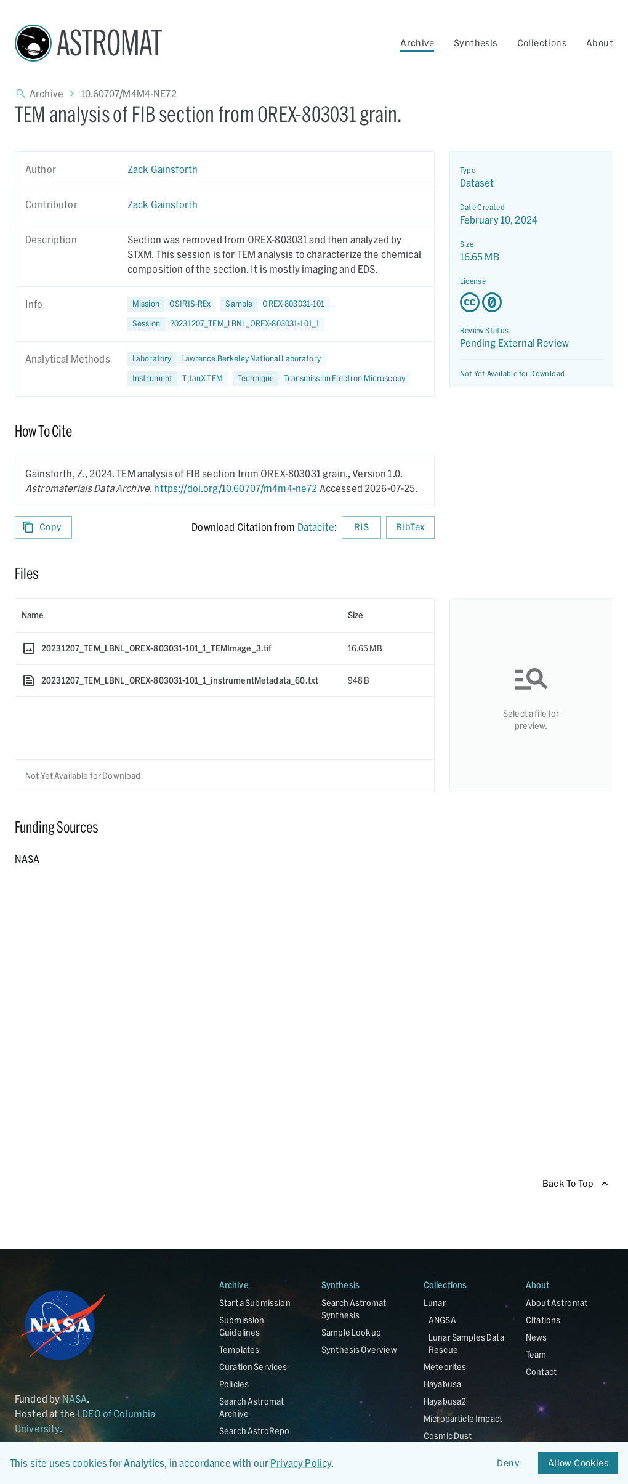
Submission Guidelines (242, 1326)
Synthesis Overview (359, 1349)
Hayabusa (442, 1384)
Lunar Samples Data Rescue (466, 1343)
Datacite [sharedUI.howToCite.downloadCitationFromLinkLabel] (315, 527)
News (536, 1337)
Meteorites (445, 1366)
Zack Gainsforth (162, 169)
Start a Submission (255, 1302)
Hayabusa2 (445, 1401)
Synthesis (475, 43)
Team (536, 1354)
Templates (239, 1349)
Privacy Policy (300, 1463)
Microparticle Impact (463, 1418)
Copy (43, 527)
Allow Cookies (578, 1463)
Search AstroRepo (254, 1431)
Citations (543, 1320)
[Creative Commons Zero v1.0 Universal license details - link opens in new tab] (531, 302)
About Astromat (556, 1302)
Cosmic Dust (448, 1435)
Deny (508, 1463)
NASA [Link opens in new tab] (74, 1399)
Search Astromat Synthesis (353, 1308)
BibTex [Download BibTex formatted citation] (410, 527)
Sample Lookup (351, 1332)
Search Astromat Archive (251, 1407)
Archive (417, 43)
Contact (541, 1371)
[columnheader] (178, 615)
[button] (274, 304)
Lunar (435, 1302)
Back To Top (575, 1183)
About (599, 43)
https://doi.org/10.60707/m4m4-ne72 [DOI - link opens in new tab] (235, 488)
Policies (234, 1384)
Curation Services (253, 1366)
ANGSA (442, 1320)
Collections (541, 43)
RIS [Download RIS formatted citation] (361, 527)
